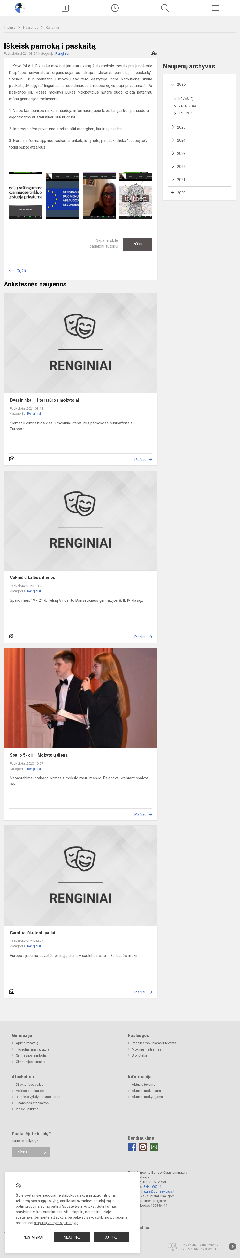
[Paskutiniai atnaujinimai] (115, 8)
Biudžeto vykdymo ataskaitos (38, 1097)
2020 (181, 193)
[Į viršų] (232, 1246)
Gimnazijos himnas (30, 1062)
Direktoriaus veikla (29, 1084)
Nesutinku (72, 1237)
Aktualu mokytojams (147, 1097)
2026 (181, 84)
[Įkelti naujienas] (65, 8)
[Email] (154, 1147)
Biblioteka (139, 1055)
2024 (181, 140)
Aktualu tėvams (143, 1084)
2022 (181, 167)
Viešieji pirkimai (27, 1109)
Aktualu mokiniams (146, 1091)
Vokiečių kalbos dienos (32, 577)
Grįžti (21, 270)
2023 (181, 153)
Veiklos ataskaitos (30, 1091)
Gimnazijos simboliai (31, 1055)
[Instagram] (143, 1147)
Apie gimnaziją (27, 1043)
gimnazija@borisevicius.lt (155, 1191)
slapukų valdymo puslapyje (56, 1223)
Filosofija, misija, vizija (32, 1049)
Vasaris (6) (187, 106)
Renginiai (53, 27)
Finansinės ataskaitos (32, 1103)
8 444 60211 (152, 1187)
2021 (181, 180)
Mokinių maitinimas (146, 1049)
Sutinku (111, 1237)
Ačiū (137, 244)
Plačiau (140, 459)
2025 (181, 127)
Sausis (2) (186, 113)
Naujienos (31, 27)
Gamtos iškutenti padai (32, 932)
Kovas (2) (185, 99)
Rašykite (22, 1152)
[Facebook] (132, 1147)
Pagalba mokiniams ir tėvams (154, 1043)
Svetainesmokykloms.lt (199, 1249)
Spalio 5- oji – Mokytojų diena (39, 755)
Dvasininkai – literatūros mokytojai (44, 400)
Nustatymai (33, 1237)
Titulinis (10, 27)
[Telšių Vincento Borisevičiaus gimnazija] (20, 7)
